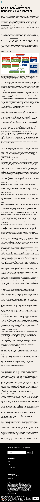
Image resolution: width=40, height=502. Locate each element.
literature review (16, 50)
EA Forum (10, 28)
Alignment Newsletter (5, 25)
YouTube (37, 27)
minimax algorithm (17, 299)
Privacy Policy (10, 478)
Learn (9, 461)
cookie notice (3, 499)
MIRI (7, 128)
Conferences (10, 465)
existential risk (12, 86)
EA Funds (9, 468)
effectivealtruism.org (11, 482)
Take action (10, 462)
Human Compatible (4, 156)
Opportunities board (11, 467)
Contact (9, 477)
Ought (17, 157)
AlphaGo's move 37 (10, 224)
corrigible (18, 347)
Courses (9, 464)
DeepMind (12, 157)
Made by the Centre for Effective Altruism (15, 475)
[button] (38, 2)
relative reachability (15, 386)
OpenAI (8, 157)
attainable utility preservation (26, 386)
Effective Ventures (10, 483)
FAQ (8, 471)
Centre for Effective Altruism (23, 482)
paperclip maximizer (30, 152)
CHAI (5, 157)
